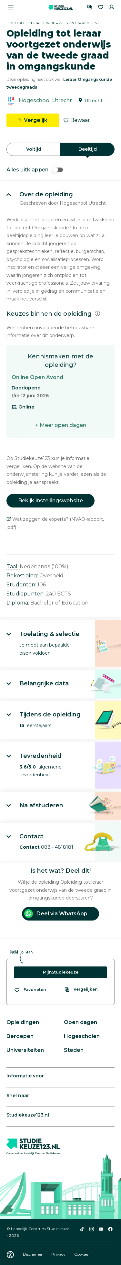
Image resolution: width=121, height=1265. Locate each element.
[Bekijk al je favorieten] (30, 990)
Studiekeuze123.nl (27, 1115)
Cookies (81, 1254)
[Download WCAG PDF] (10, 1255)
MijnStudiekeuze (60, 972)
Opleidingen (22, 1022)
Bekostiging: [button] (22, 576)
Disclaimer (33, 1254)
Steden (74, 1050)
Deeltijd (87, 149)
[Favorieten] (100, 7)
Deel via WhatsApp (55, 913)
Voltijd (33, 149)
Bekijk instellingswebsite (50, 500)
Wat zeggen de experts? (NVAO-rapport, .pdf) (55, 523)
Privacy (58, 1254)
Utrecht (94, 101)
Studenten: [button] (21, 585)
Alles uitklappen (34, 170)
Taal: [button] (13, 566)
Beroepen (20, 1036)
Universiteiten (25, 1050)
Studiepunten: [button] (26, 594)
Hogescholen (82, 1036)
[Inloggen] (111, 7)
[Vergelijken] (90, 7)
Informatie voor (25, 1076)
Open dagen (80, 1022)
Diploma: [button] (18, 603)
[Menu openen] (10, 7)
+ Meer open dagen (60, 425)
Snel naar (17, 1095)
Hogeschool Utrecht (45, 100)
